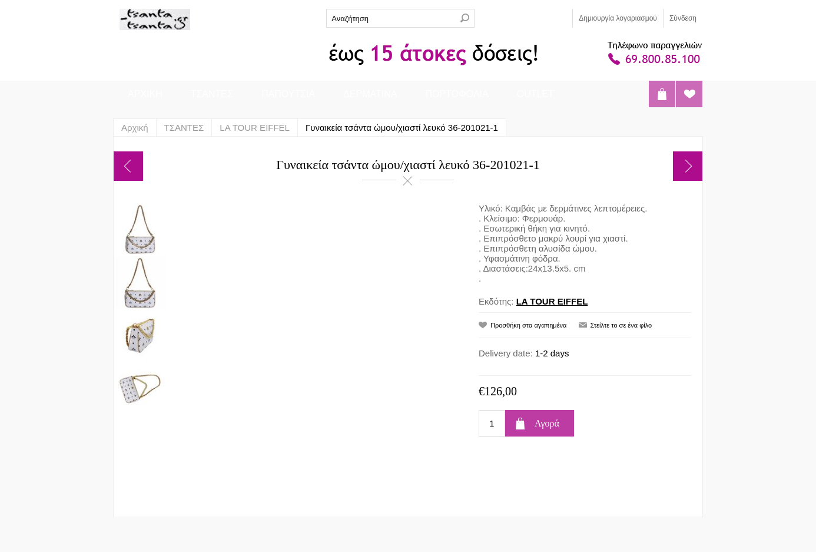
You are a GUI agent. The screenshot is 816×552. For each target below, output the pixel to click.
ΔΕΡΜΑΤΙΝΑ (370, 94)
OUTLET (535, 94)
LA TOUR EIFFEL (552, 301)
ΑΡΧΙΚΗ (145, 94)
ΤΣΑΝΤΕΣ (212, 94)
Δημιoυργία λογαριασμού (618, 18)
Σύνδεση (682, 18)
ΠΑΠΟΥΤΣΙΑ (288, 94)
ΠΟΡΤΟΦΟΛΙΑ (456, 94)
